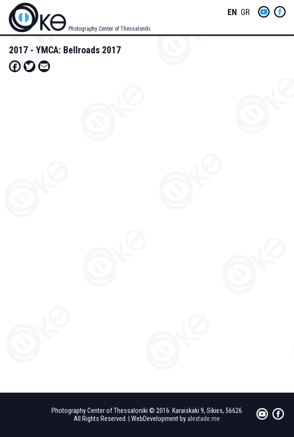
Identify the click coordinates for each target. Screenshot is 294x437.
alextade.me (203, 418)
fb (280, 12)
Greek (245, 12)
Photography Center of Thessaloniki (109, 28)
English (232, 12)
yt (264, 12)
